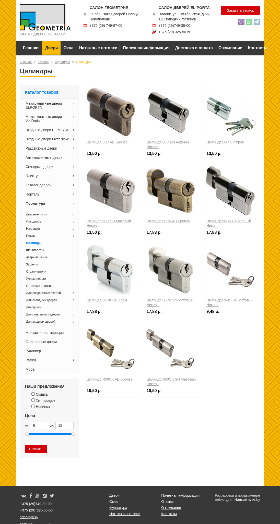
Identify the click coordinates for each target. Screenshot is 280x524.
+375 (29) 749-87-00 (105, 25)
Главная (31, 48)
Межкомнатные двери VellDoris (51, 119)
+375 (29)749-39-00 (174, 25)
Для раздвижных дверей (50, 293)
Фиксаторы (50, 221)
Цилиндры (34, 243)
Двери (51, 48)
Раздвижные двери (51, 148)
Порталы (51, 194)
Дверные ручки (50, 214)
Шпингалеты (35, 250)
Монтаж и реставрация (45, 333)
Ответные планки (38, 286)
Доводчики (33, 307)
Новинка (40, 407)
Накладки (50, 228)
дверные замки (37, 257)
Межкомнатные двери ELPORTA (51, 105)
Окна (69, 48)
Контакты (257, 48)
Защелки (32, 264)
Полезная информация (146, 48)
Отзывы (167, 501)
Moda (30, 369)
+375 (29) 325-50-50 (174, 32)
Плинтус (51, 176)
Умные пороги (36, 279)
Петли (50, 236)
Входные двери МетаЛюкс (51, 139)
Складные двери (51, 167)
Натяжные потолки (98, 48)
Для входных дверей (50, 321)
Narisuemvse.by (247, 499)
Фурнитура (62, 62)
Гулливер (33, 351)
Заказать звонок (240, 10)
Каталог (43, 62)
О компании (230, 48)
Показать (36, 449)
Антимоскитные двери (44, 157)
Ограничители (36, 271)
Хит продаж (43, 400)
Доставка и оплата (194, 48)
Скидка (39, 394)
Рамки (51, 360)
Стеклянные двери (41, 342)
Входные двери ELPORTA (51, 130)
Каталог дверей (51, 185)
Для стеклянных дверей (50, 314)
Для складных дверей (50, 300)
